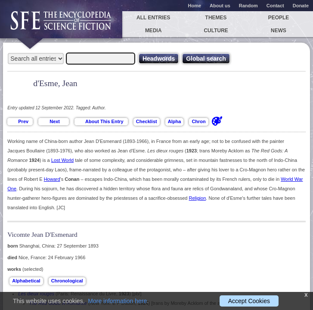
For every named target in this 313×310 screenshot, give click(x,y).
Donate (301, 5)
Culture (216, 31)
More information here (117, 301)
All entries (153, 18)
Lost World (62, 160)
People (278, 18)
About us (220, 5)
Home (194, 5)
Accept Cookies (249, 301)
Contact (275, 5)
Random (248, 5)
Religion (197, 198)
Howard (52, 179)
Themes (216, 18)
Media (153, 31)
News (278, 31)
